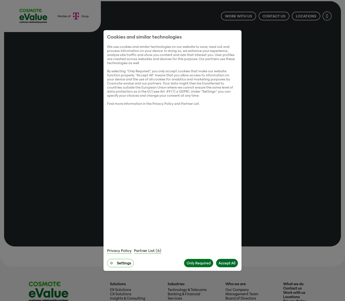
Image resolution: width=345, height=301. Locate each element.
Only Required (199, 263)
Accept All (227, 263)
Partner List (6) (147, 250)
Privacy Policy (119, 250)
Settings (120, 263)
